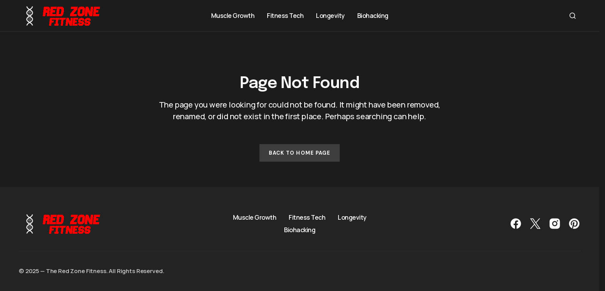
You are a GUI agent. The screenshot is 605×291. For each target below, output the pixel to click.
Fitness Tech (307, 217)
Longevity (352, 217)
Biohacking (299, 230)
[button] (572, 15)
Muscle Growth (255, 217)
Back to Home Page (299, 153)
